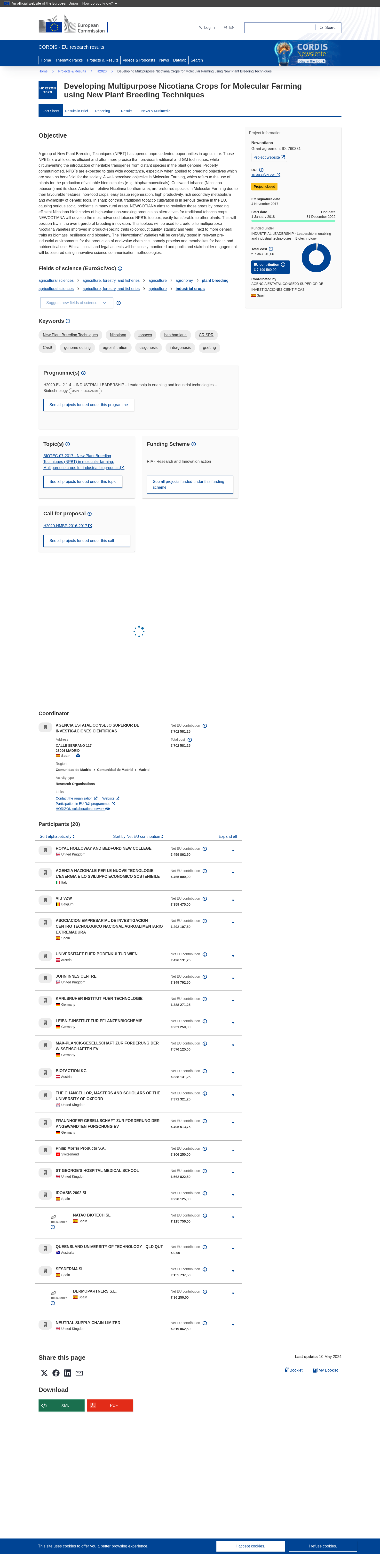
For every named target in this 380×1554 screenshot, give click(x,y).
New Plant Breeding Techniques (70, 335)
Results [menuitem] (127, 111)
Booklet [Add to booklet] (294, 1369)
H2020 (102, 71)
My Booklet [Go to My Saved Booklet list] (325, 1370)
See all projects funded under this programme (88, 405)
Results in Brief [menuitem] (76, 111)
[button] (229, 27)
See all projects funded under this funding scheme (188, 484)
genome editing (77, 347)
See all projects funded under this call (81, 541)
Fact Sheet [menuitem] (50, 111)
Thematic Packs (69, 60)
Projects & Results (103, 60)
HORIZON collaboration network (83, 809)
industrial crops (190, 289)
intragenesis (180, 347)
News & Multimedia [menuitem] (155, 111)
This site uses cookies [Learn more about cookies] (57, 1546)
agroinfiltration (115, 347)
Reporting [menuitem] (102, 111)
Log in (206, 27)
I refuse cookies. (323, 1546)
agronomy (184, 280)
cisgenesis (149, 347)
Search (196, 60)
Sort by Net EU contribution (137, 836)
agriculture (158, 280)
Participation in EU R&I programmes (85, 804)
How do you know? (100, 3)
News (164, 60)
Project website (270, 156)
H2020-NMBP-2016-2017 (65, 526)
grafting (209, 347)
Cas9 (47, 347)
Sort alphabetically (56, 836)
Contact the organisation (77, 798)
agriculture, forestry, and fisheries (111, 280)
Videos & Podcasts (139, 60)
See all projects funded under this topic (82, 481)
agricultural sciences (56, 280)
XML (66, 1405)
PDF (114, 1405)
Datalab (179, 60)
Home (46, 60)
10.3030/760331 (263, 175)
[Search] (328, 27)
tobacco (145, 335)
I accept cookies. (250, 1546)
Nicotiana (118, 335)
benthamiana (175, 335)
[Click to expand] (233, 850)
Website (111, 798)
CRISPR (206, 335)
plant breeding (215, 280)
